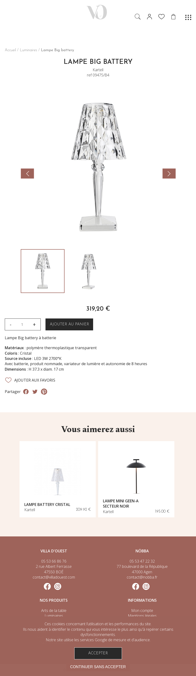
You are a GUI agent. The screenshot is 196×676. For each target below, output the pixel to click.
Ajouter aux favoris (30, 380)
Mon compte (142, 610)
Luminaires (28, 50)
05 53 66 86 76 (53, 561)
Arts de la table (53, 610)
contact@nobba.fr (142, 577)
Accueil (10, 50)
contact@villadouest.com (54, 577)
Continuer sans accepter (98, 667)
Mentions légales (142, 615)
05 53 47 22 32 (142, 561)
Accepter (98, 653)
